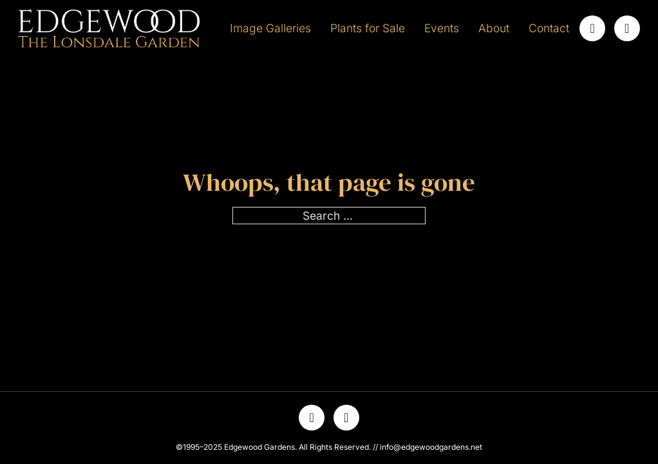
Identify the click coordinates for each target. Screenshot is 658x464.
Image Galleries (270, 28)
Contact (549, 28)
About (493, 28)
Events (441, 28)
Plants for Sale (367, 28)
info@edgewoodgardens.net (431, 447)
